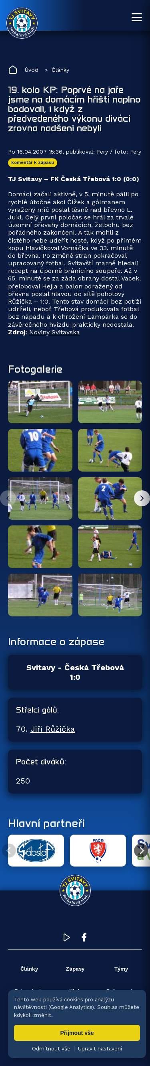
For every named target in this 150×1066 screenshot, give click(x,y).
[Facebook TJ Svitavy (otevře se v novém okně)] (84, 939)
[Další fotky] (142, 498)
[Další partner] (141, 851)
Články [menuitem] (29, 969)
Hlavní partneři (46, 823)
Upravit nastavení (100, 1049)
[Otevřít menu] (137, 17)
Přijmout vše (77, 1033)
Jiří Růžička (52, 729)
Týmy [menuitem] (121, 969)
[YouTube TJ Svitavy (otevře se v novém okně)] (67, 939)
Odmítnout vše (51, 1049)
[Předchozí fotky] (8, 498)
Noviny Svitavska (54, 332)
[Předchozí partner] (9, 851)
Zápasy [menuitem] (75, 969)
